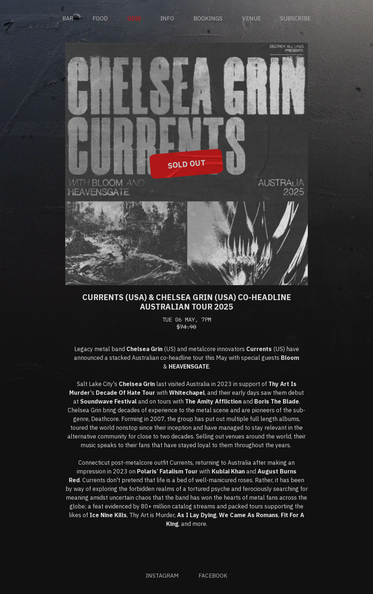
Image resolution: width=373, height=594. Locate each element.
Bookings (208, 18)
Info (167, 18)
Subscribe (295, 18)
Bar (67, 18)
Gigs (134, 18)
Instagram (162, 576)
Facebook (213, 576)
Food (100, 18)
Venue (251, 18)
